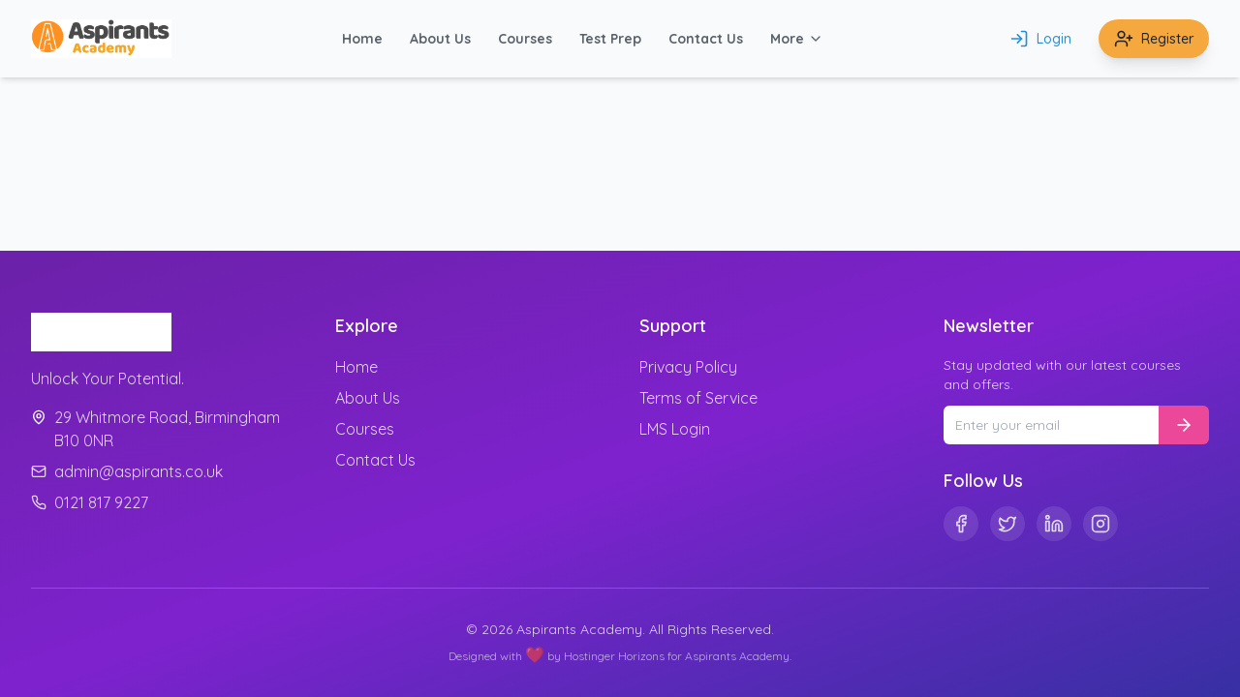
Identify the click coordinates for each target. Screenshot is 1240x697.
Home (362, 38)
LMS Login (674, 429)
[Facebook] (961, 523)
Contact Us (705, 38)
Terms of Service (698, 398)
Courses (525, 38)
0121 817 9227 (89, 502)
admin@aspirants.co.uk (127, 471)
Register (1154, 38)
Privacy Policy (688, 367)
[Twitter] (1007, 523)
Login (1040, 38)
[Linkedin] (1054, 523)
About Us (440, 38)
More (796, 38)
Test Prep (610, 38)
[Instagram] (1100, 523)
